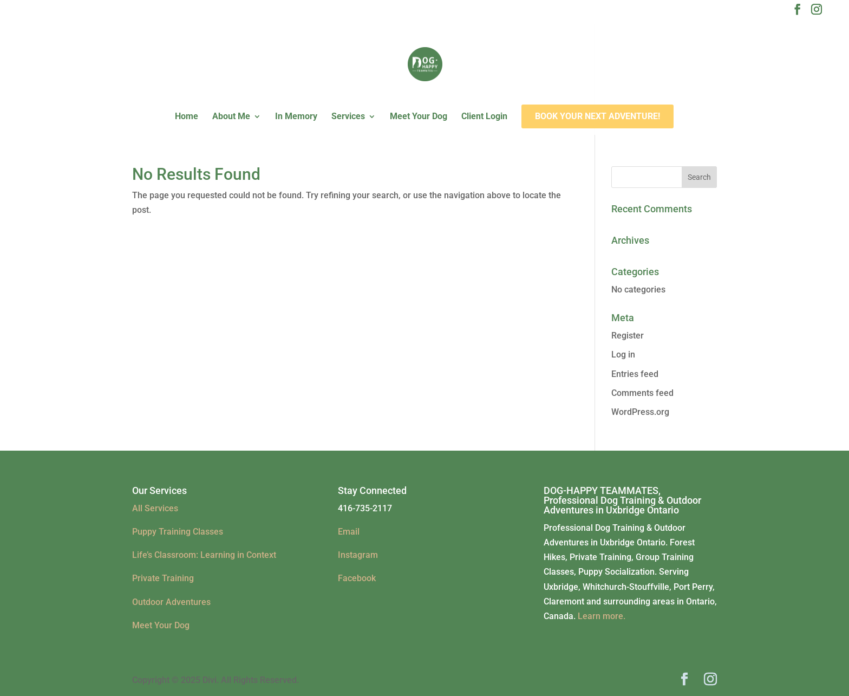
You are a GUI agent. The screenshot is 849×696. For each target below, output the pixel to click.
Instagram (358, 555)
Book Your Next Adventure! (597, 116)
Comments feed (642, 393)
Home (186, 117)
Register (627, 335)
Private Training (163, 578)
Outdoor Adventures (171, 602)
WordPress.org (640, 412)
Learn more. (601, 616)
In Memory (296, 117)
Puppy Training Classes (177, 531)
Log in (623, 354)
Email (349, 531)
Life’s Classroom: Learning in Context (204, 555)
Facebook (357, 578)
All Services (155, 508)
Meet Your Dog (418, 117)
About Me (231, 117)
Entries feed (634, 374)
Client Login (484, 117)
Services (348, 117)
